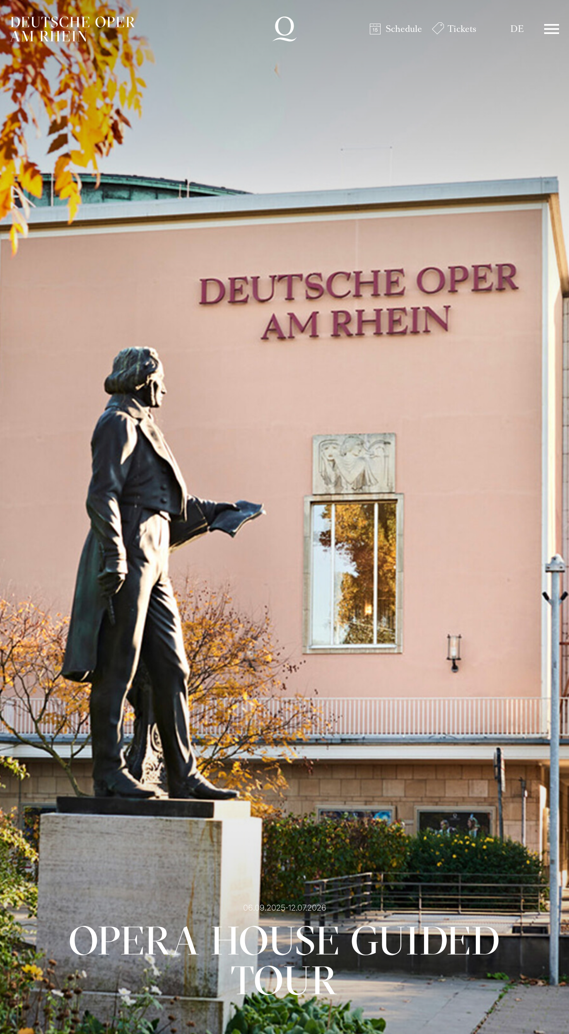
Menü (551, 29)
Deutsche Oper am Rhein (72, 29)
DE (517, 29)
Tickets (462, 29)
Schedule (404, 29)
